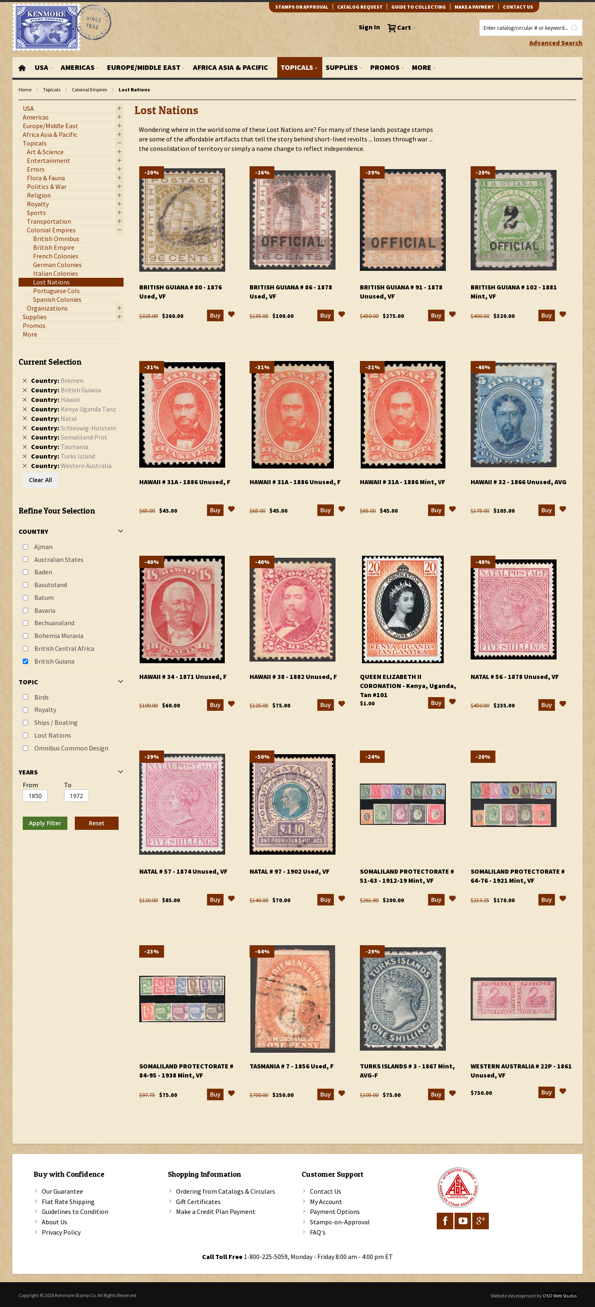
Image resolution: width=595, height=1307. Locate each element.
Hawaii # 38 (293, 676)
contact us (518, 7)
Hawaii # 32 (518, 482)
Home (25, 89)
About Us (54, 1222)
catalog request (360, 7)
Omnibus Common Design (71, 748)
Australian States (58, 559)
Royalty (45, 709)
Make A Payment (474, 7)
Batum (44, 597)
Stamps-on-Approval (340, 1222)
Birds (41, 697)
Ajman (43, 546)
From (30, 785)
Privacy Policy (61, 1232)
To (67, 785)
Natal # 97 (290, 871)
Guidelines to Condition (75, 1211)
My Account (326, 1201)
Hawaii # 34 (183, 676)
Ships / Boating (56, 722)
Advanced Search (556, 42)
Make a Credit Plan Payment (215, 1211)
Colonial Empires (89, 89)
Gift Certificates (198, 1201)
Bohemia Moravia (58, 635)
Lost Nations (52, 735)
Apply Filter (45, 823)
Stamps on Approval (301, 7)
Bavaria (44, 610)
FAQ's (318, 1232)
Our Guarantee (62, 1191)
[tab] (71, 590)
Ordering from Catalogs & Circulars (225, 1191)
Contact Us (325, 1191)
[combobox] (531, 27)
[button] (231, 315)
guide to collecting (418, 7)
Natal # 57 (183, 871)
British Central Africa (64, 648)
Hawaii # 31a (185, 482)
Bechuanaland (54, 623)
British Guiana (54, 661)
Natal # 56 (515, 676)
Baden (43, 572)
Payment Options (335, 1211)
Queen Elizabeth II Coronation (408, 685)
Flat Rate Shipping (68, 1201)
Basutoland (50, 585)
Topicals (51, 89)
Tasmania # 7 (292, 1066)
